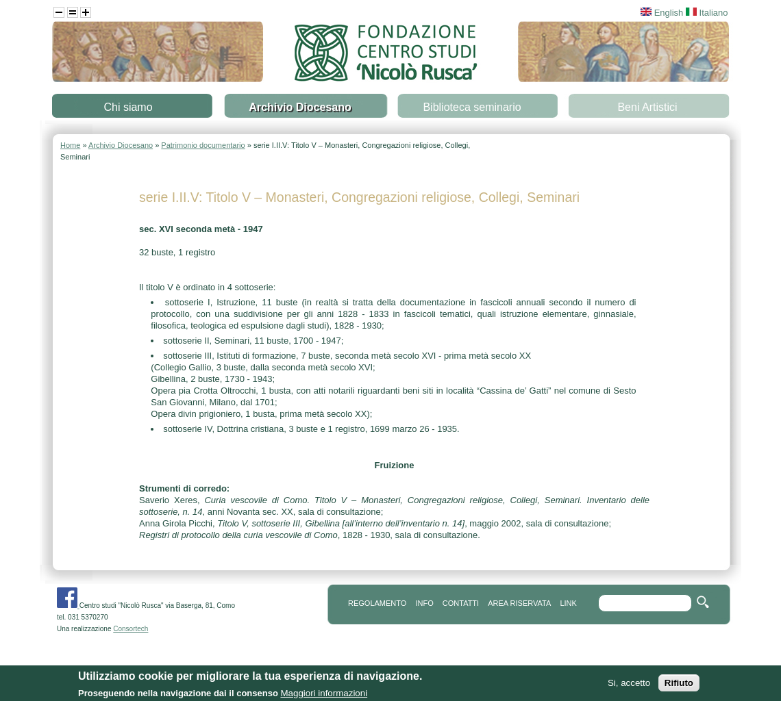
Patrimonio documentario (203, 145)
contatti (461, 603)
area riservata (519, 603)
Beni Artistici (647, 107)
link (568, 603)
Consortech (130, 629)
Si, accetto (629, 686)
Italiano (707, 13)
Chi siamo (127, 107)
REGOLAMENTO (377, 603)
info (424, 603)
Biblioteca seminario (472, 107)
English (662, 13)
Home (70, 145)
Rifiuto (679, 686)
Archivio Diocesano (300, 107)
